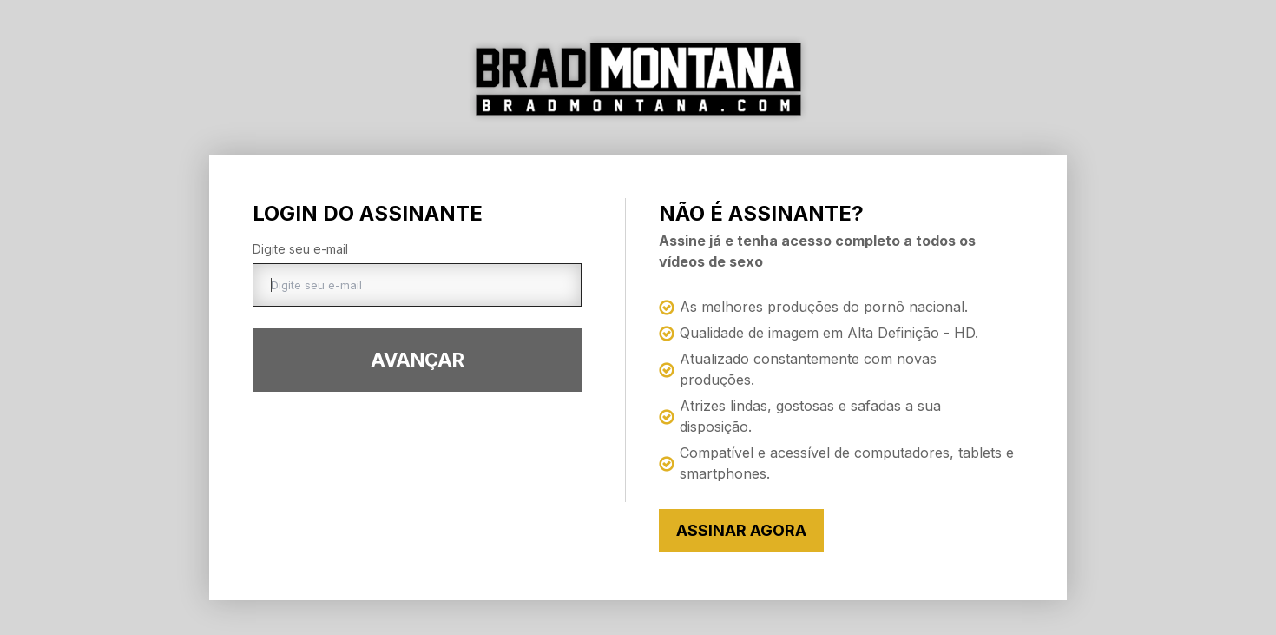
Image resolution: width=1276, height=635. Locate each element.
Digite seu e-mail (300, 248)
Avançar (417, 359)
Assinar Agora (741, 530)
